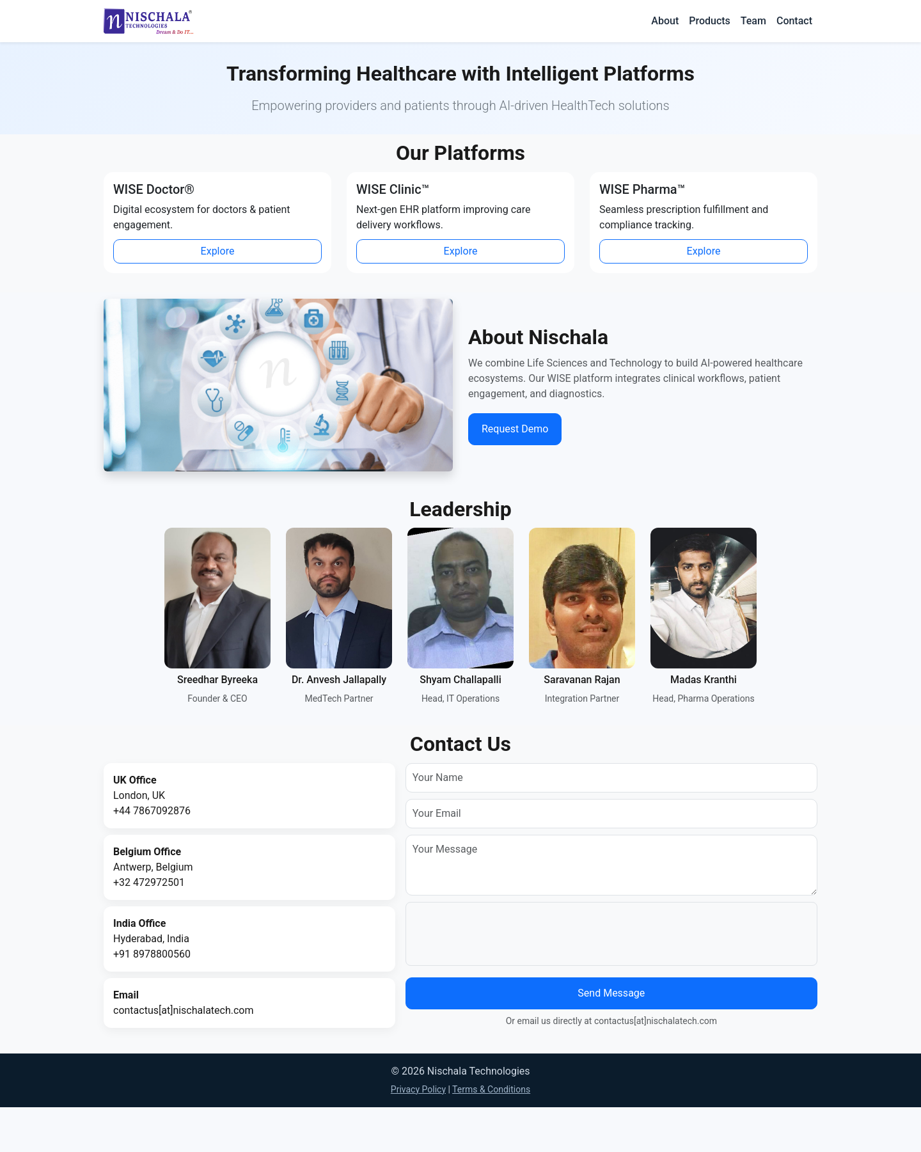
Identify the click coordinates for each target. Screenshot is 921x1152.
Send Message (611, 993)
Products (709, 21)
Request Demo (515, 429)
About (665, 21)
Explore (218, 251)
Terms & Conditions (491, 1089)
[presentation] (510, 934)
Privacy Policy (418, 1089)
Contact (794, 21)
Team (753, 21)
